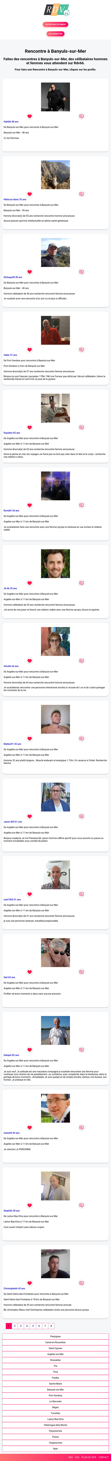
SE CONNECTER (55, 34)
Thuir (55, 1372)
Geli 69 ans (9, 977)
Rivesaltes (55, 1360)
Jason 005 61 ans (13, 821)
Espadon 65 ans (12, 432)
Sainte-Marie (55, 1383)
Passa (55, 1437)
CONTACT (103, 1457)
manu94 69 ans (12, 1133)
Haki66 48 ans (11, 121)
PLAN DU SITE (89, 1457)
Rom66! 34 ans (11, 510)
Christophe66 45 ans (14, 1288)
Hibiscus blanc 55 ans (15, 199)
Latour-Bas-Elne (55, 1419)
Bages (55, 1407)
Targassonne (55, 1442)
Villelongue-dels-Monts (55, 1425)
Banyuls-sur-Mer (55, 1389)
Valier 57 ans (10, 355)
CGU (77, 1457)
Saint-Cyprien (55, 1348)
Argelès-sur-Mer (55, 1354)
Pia (55, 1366)
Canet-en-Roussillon (55, 1342)
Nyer (55, 1448)
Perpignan (55, 1336)
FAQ (71, 1457)
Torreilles (55, 1413)
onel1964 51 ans (12, 899)
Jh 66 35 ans (10, 588)
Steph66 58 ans (12, 1210)
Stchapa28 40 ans (13, 277)
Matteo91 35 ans (12, 744)
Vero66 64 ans (11, 666)
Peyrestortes (55, 1431)
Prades (55, 1377)
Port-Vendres (55, 1395)
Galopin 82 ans (11, 1055)
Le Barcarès (55, 1401)
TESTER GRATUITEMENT (55, 24)
